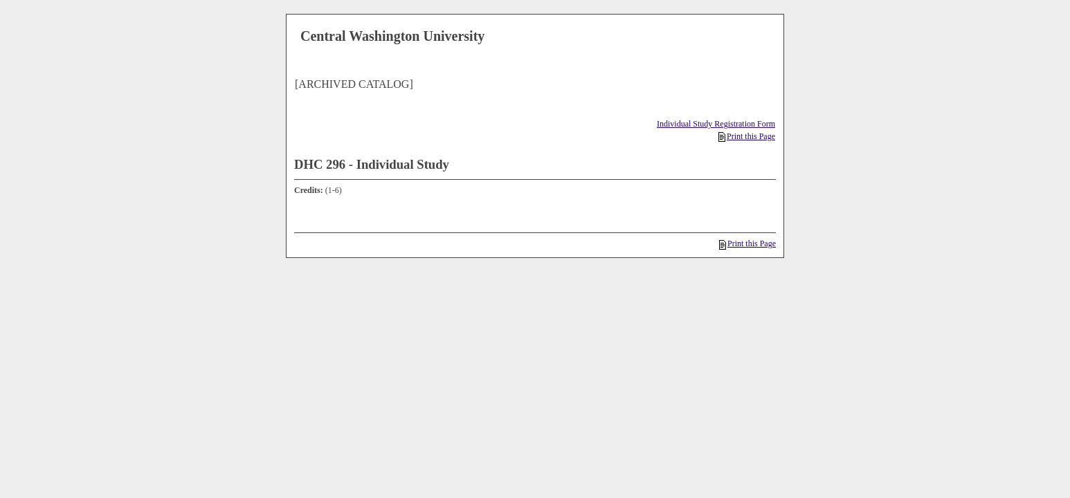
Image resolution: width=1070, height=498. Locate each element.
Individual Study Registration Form (716, 124)
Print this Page (746, 136)
